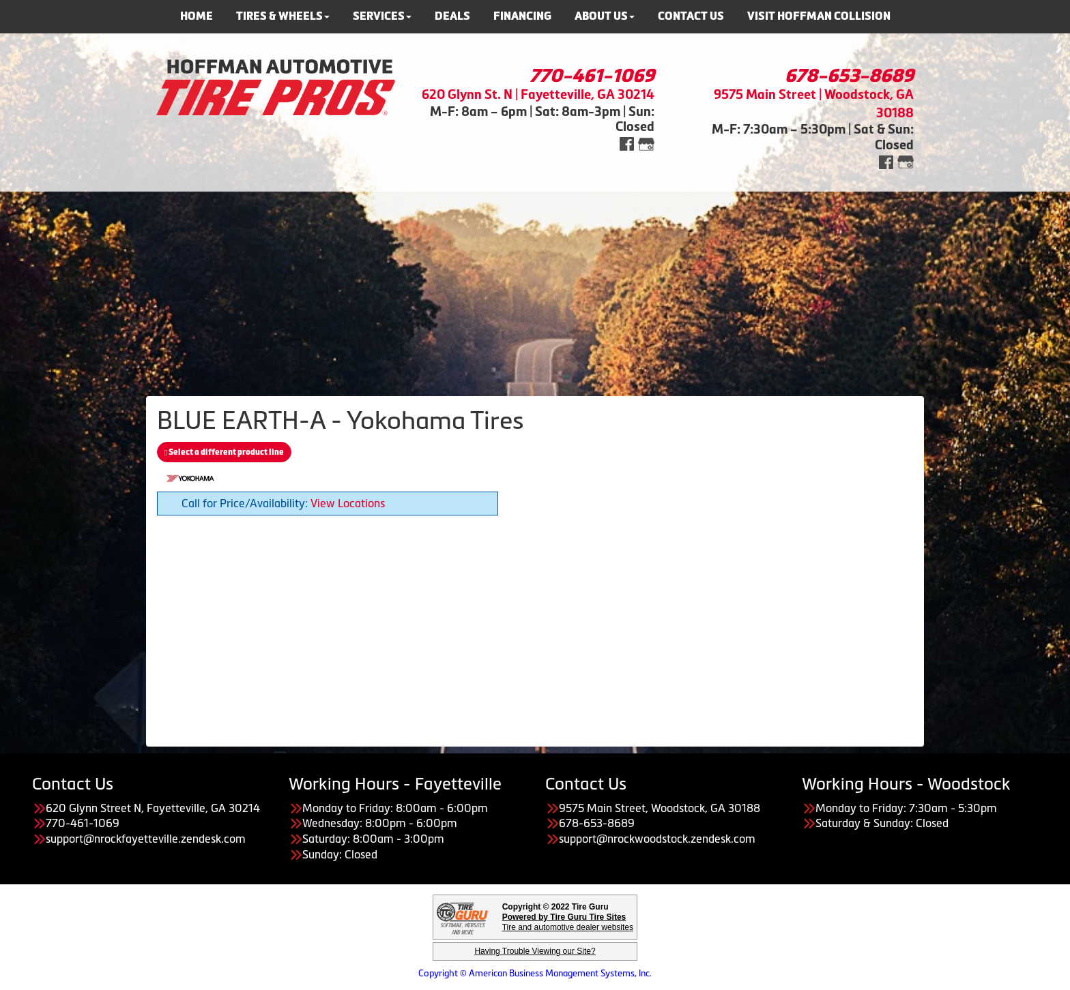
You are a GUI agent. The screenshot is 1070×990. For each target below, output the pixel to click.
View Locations (347, 503)
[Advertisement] (535, 287)
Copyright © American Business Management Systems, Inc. (535, 973)
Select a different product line (224, 452)
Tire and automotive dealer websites (567, 922)
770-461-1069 (592, 75)
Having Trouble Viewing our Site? (534, 951)
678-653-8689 (849, 75)
